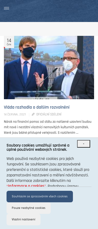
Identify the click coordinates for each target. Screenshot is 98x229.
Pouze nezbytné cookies (28, 208)
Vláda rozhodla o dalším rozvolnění (37, 107)
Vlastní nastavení (23, 219)
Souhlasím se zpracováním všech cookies (40, 196)
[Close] (83, 144)
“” (26, 186)
